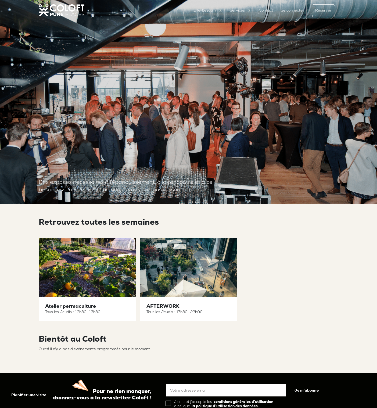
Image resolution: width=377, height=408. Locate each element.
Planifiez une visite (28, 394)
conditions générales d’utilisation (243, 401)
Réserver (323, 10)
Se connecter (292, 10)
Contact (266, 10)
